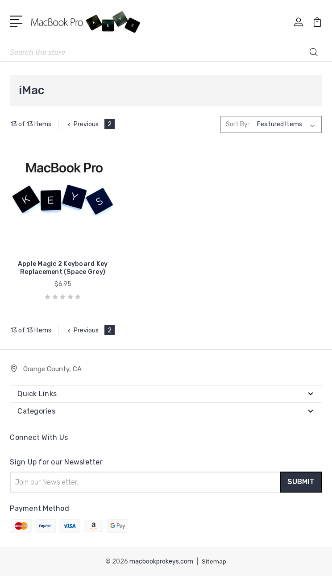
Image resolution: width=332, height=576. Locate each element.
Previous (82, 124)
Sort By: (237, 124)
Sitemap (214, 561)
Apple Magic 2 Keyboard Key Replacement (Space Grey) (59, 264)
